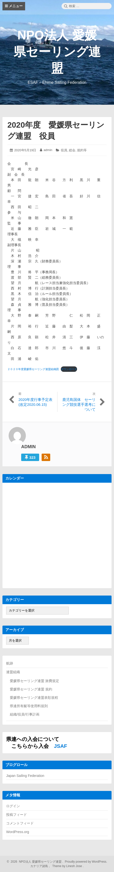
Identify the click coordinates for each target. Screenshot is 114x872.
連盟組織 (13, 672)
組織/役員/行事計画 (24, 714)
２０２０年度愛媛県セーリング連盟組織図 (33, 369)
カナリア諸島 (39, 866)
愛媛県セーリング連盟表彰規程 (34, 698)
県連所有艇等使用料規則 (29, 706)
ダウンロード (69, 369)
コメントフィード (20, 823)
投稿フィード (16, 815)
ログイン (13, 806)
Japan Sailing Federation (25, 776)
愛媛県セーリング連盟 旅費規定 (34, 681)
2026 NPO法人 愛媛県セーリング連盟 (35, 861)
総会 (72, 150)
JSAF (60, 746)
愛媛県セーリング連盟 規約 (31, 689)
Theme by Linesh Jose (67, 866)
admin (48, 150)
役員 (64, 150)
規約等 (82, 150)
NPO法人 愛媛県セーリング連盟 (57, 51)
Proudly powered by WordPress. (85, 861)
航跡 (9, 663)
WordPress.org (17, 832)
